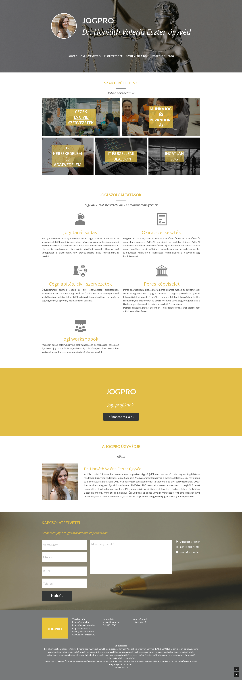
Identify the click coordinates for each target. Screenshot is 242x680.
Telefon (48, 583)
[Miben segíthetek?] (131, 557)
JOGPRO (72, 56)
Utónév (47, 556)
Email (46, 571)
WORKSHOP (158, 56)
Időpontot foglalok (121, 416)
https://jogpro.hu (80, 622)
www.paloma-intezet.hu (83, 634)
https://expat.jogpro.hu (83, 625)
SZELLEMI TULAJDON (137, 56)
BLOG (171, 56)
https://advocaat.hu (81, 628)
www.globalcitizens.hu (83, 631)
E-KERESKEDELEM (113, 56)
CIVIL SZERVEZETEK (90, 56)
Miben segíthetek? (102, 544)
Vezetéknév (50, 544)
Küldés (57, 595)
